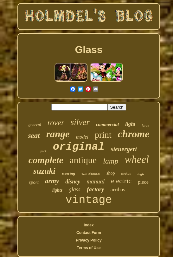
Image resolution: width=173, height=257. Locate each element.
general (35, 124)
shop (110, 173)
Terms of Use (88, 248)
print (103, 135)
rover (56, 122)
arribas (118, 190)
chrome (134, 134)
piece (143, 182)
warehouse (90, 173)
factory (95, 189)
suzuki (44, 171)
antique (83, 160)
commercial (107, 124)
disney (72, 181)
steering (68, 173)
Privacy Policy (88, 240)
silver (80, 122)
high (141, 174)
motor (126, 173)
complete (46, 160)
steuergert (124, 149)
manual (95, 181)
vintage (88, 200)
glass (74, 189)
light (130, 124)
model (82, 137)
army (52, 181)
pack (44, 151)
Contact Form (88, 232)
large (145, 125)
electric (121, 181)
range (58, 134)
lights (57, 190)
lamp (110, 161)
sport (34, 182)
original (79, 147)
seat (34, 136)
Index (88, 225)
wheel (137, 159)
